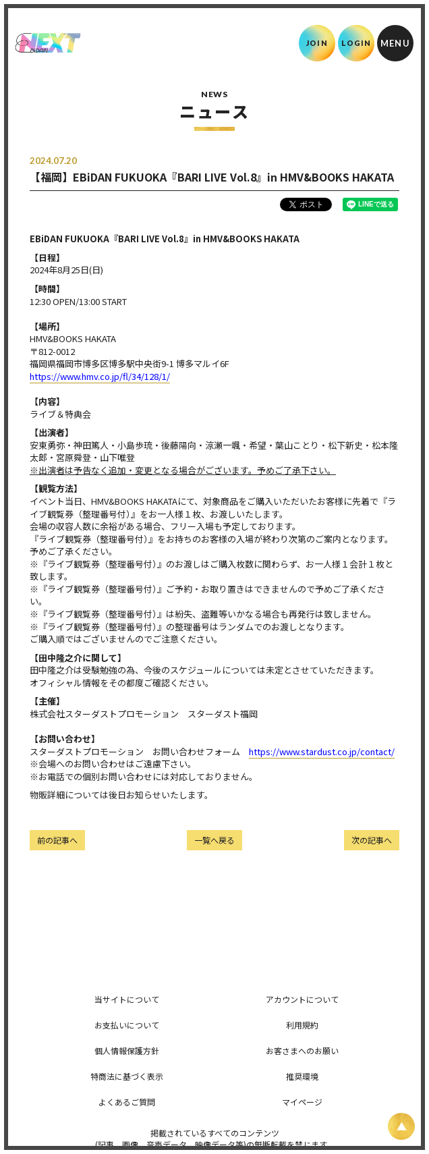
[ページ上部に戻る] (401, 1126)
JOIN (316, 42)
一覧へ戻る (214, 840)
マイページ (302, 1101)
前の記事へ (57, 840)
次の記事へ (371, 840)
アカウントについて (302, 999)
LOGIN (356, 42)
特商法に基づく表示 (126, 1076)
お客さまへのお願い (302, 1050)
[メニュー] (395, 43)
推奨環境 (302, 1076)
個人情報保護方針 (126, 1050)
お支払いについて (126, 1025)
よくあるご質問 (126, 1101)
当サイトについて (126, 999)
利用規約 (302, 1025)
